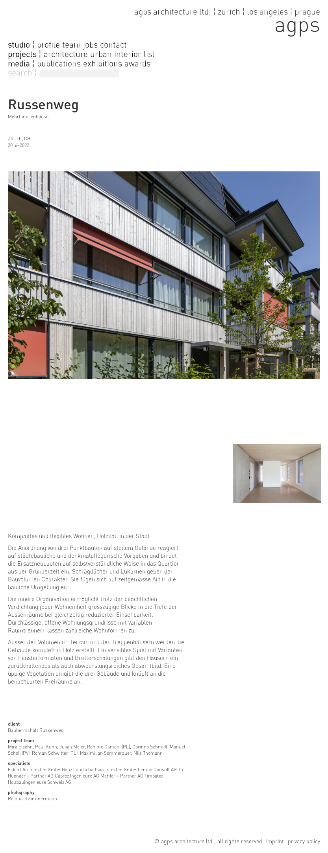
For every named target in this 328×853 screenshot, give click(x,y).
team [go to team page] (71, 45)
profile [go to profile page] (48, 45)
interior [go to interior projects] (127, 54)
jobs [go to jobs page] (90, 45)
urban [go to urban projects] (101, 54)
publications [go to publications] (59, 63)
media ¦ (21, 63)
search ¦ (22, 72)
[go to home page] (164, 20)
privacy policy (304, 841)
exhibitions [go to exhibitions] (102, 63)
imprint (275, 841)
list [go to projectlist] (149, 54)
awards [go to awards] (137, 63)
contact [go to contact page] (113, 45)
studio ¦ (21, 44)
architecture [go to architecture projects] (66, 54)
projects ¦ (24, 54)
